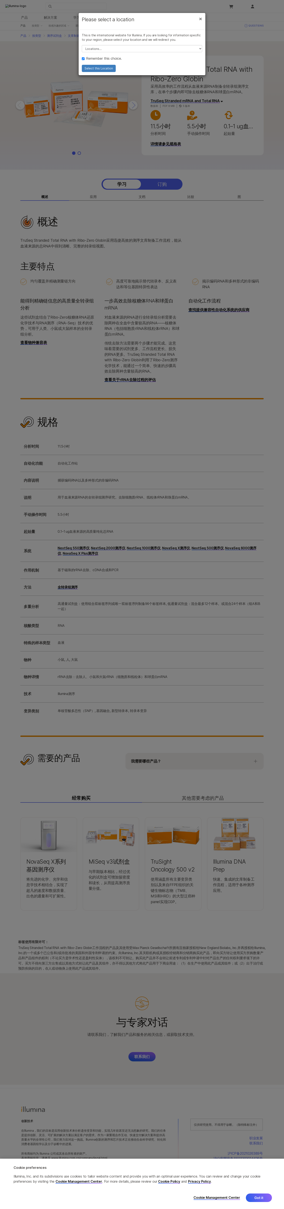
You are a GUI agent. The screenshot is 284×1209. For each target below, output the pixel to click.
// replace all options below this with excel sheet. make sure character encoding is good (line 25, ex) (142, 48)
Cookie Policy (169, 1181)
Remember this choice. (102, 58)
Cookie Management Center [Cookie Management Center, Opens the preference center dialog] (217, 1198)
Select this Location (99, 68)
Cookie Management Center (79, 1181)
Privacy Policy (199, 1181)
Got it (258, 1198)
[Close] (200, 18)
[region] (142, 1184)
